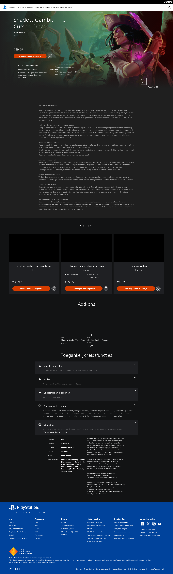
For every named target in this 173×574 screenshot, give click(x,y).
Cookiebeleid (132, 569)
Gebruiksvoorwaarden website (107, 569)
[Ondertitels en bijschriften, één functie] (86, 394)
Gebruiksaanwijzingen (95, 542)
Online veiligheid (67, 529)
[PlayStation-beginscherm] (5, 7)
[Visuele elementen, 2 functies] (86, 367)
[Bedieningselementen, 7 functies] (86, 410)
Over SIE (12, 522)
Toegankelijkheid (67, 525)
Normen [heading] (64, 519)
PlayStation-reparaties (95, 532)
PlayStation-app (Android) (149, 532)
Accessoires (38, 8)
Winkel (55, 8)
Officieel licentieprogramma (124, 538)
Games (11, 8)
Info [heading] (10, 519)
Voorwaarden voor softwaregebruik (151, 569)
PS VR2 (37, 529)
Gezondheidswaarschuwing (123, 532)
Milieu (63, 522)
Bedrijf (11, 535)
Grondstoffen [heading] (119, 519)
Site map (122, 569)
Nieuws (47, 8)
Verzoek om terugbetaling (96, 538)
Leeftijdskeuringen (120, 529)
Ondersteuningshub (94, 522)
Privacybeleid (89, 569)
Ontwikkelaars (119, 535)
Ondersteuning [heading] (93, 519)
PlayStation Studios (16, 529)
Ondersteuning (65, 8)
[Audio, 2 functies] (86, 381)
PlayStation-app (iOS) (147, 529)
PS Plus (29, 8)
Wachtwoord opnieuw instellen (98, 535)
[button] (64, 67)
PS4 (23, 8)
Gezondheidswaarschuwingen (98, 475)
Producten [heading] (39, 519)
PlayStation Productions (17, 532)
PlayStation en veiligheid (96, 525)
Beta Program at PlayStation (150, 536)
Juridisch (79, 569)
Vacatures (12, 525)
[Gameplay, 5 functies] (86, 427)
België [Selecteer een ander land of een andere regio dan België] (15, 569)
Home (11, 513)
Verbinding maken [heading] (147, 519)
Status (89, 529)
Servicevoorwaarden (121, 522)
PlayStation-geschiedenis (18, 538)
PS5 (18, 8)
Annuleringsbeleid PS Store (123, 525)
